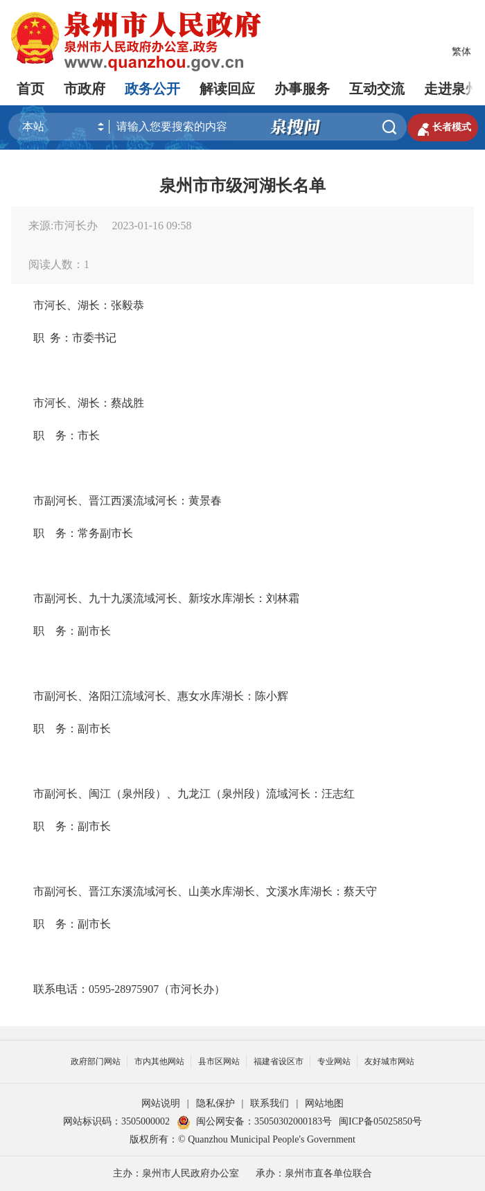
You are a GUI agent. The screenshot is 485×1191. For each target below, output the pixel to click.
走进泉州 (451, 88)
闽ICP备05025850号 (380, 1121)
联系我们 (269, 1103)
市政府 (84, 88)
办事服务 (302, 88)
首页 (30, 88)
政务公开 (152, 88)
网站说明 (160, 1103)
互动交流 (377, 88)
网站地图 (324, 1103)
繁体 (461, 51)
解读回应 (227, 88)
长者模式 (442, 127)
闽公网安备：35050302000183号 (254, 1121)
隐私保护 (215, 1103)
